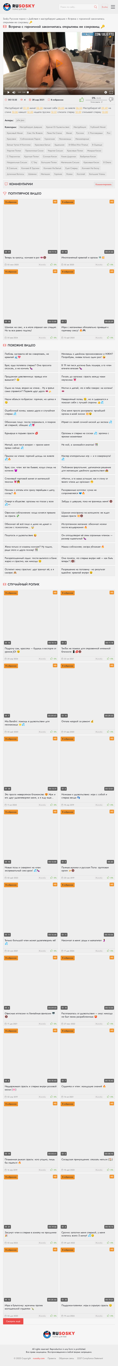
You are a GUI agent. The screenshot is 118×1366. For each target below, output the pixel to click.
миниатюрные (82, 138)
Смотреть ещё (13, 1321)
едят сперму (71, 168)
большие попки (49, 162)
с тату (34, 162)
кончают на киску (90, 168)
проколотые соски (34, 150)
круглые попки (31, 156)
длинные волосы (15, 174)
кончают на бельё (52, 168)
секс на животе (35, 133)
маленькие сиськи (70, 162)
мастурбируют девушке (53, 19)
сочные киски (50, 156)
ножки (69, 174)
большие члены (97, 174)
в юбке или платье (78, 144)
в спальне (12, 168)
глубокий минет (98, 127)
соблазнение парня (30, 138)
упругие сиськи (55, 150)
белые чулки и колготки (19, 144)
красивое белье (42, 144)
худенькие (59, 144)
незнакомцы (65, 138)
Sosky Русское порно (14, 19)
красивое (11, 138)
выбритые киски (88, 156)
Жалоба (42, 264)
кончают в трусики (30, 168)
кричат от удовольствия (57, 127)
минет (69, 133)
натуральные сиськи (17, 162)
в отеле (107, 162)
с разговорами (95, 133)
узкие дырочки (68, 156)
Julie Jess (20, 120)
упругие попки (14, 150)
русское (80, 133)
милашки (45, 174)
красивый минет (15, 133)
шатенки (32, 174)
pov (108, 133)
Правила (52, 1358)
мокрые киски (94, 150)
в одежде (97, 144)
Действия (33, 19)
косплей (81, 174)
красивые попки (75, 150)
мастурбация (80, 127)
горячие (58, 174)
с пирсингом (13, 156)
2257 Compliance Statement (90, 1358)
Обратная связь (66, 1358)
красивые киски (91, 162)
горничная (50, 138)
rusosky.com (39, 1358)
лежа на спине (54, 133)
